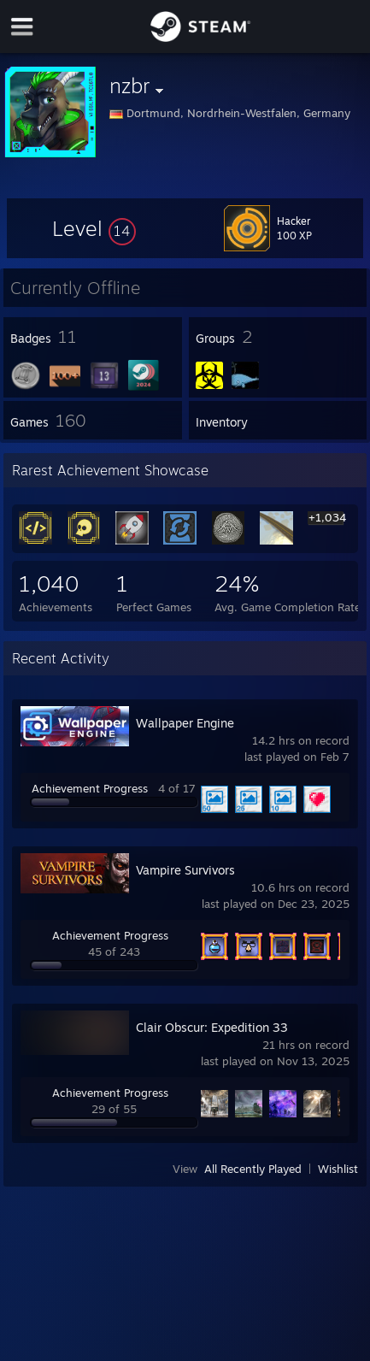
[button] (94, 228)
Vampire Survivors (185, 870)
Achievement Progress (90, 788)
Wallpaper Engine (185, 723)
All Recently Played (253, 1168)
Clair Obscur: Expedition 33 (212, 1027)
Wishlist (338, 1168)
